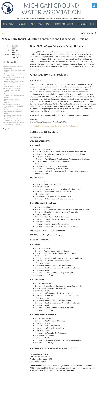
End (9, 50)
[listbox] (89, 33)
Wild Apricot (74, 403)
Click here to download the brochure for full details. (56, 126)
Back (4, 33)
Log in (94, 5)
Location (7, 54)
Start (8, 46)
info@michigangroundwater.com (55, 389)
